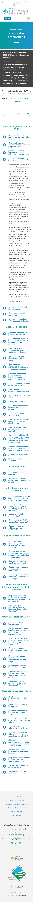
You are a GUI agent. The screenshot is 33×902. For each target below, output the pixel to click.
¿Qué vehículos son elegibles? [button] (16, 473)
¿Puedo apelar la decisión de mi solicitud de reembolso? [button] (18, 569)
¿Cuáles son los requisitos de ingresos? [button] (18, 706)
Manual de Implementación (17, 808)
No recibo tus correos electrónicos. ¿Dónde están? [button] (16, 358)
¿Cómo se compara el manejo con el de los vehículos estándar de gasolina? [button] (17, 674)
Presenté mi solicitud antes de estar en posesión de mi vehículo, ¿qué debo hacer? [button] (19, 448)
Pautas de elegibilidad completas (17, 804)
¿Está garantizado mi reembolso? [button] (16, 314)
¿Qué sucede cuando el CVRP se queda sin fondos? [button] (18, 320)
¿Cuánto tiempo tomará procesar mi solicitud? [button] (17, 334)
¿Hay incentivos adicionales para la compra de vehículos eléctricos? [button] (19, 759)
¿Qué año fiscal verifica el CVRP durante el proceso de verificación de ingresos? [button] (18, 341)
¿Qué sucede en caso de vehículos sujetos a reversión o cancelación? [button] (18, 734)
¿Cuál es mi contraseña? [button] (17, 401)
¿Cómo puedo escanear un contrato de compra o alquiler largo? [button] (18, 421)
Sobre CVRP (17, 797)
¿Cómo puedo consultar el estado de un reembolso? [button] (18, 562)
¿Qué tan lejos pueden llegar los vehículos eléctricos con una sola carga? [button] (17, 659)
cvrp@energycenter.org (16, 835)
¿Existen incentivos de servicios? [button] (17, 772)
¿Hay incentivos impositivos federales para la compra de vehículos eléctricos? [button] (18, 608)
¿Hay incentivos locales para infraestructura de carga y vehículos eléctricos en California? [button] (19, 598)
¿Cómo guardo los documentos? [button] (15, 460)
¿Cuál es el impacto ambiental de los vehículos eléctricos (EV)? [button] (18, 683)
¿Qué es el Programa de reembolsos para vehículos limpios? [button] (18, 137)
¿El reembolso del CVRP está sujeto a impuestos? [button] (18, 521)
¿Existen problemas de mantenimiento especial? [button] (18, 666)
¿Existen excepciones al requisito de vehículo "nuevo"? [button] (17, 712)
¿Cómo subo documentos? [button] (18, 455)
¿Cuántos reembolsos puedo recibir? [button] (16, 515)
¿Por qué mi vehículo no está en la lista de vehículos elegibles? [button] (19, 480)
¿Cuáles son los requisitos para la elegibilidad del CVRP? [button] (18, 699)
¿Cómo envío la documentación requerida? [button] (18, 390)
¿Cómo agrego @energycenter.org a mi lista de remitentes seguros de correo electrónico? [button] (18, 367)
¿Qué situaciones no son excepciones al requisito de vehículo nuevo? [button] (19, 720)
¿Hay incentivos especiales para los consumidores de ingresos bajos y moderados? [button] (18, 641)
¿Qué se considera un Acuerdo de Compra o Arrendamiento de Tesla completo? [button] (17, 507)
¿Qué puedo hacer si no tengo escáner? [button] (17, 414)
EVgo (15, 277)
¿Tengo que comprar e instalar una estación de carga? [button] (17, 650)
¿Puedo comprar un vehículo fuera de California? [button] (16, 528)
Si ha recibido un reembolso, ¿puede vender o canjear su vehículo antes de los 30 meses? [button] (19, 743)
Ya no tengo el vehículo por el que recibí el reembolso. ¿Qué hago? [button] (19, 577)
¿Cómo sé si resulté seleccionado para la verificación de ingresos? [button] (18, 350)
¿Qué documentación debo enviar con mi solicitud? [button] (19, 384)
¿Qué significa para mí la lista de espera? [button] (18, 308)
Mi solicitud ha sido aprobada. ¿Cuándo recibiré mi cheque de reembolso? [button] (16, 544)
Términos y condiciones (16, 811)
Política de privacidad (16, 892)
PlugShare (12, 279)
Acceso (7, 19)
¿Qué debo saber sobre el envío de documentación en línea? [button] (18, 407)
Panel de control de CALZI (10, 2)
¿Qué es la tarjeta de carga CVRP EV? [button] (18, 159)
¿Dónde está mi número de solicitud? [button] (19, 396)
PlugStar (21, 277)
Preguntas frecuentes (17, 800)
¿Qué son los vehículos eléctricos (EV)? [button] (17, 624)
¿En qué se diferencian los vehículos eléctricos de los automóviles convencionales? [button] (18, 631)
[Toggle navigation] (29, 19)
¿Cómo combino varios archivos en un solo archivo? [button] (17, 429)
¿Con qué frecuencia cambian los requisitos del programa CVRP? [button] (18, 145)
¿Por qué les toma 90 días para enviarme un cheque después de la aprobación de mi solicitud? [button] (18, 554)
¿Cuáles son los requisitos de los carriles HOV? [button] (18, 766)
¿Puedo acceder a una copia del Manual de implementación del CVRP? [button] (18, 152)
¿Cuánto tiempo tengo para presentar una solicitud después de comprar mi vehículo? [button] (17, 376)
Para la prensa (17, 815)
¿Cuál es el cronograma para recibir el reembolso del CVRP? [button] (18, 752)
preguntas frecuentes (11, 75)
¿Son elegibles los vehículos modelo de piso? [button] (18, 727)
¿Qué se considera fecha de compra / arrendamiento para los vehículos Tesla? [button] (19, 498)
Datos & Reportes (25, 2)
